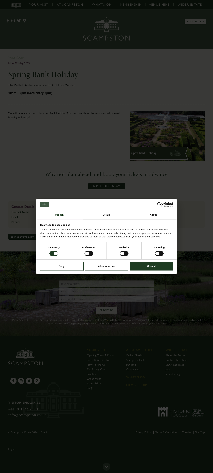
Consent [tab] (60, 214)
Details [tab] (106, 214)
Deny (62, 266)
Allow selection (106, 266)
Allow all (151, 266)
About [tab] (153, 214)
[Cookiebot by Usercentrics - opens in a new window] (159, 204)
